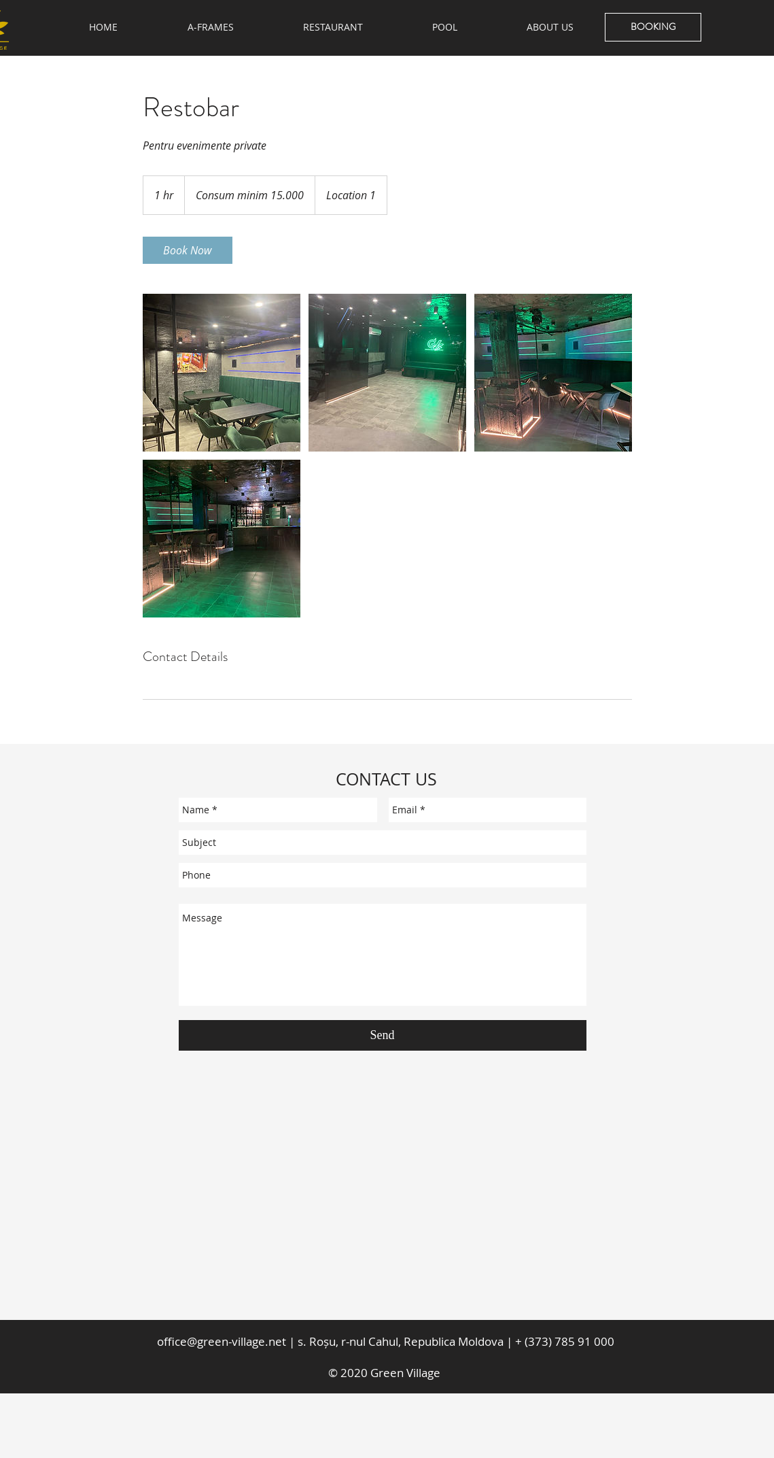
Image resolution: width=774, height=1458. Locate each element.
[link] (187, 250)
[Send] (382, 1035)
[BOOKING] (653, 27)
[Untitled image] (221, 373)
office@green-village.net (221, 1341)
